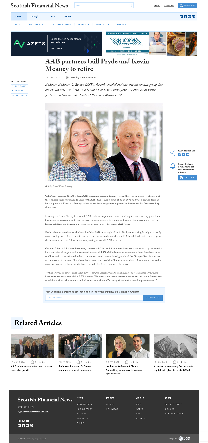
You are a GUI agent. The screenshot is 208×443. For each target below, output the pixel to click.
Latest (17, 24)
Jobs (52, 16)
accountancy (19, 86)
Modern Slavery (174, 413)
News (18, 16)
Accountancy (62, 24)
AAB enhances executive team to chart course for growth (31, 369)
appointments (19, 95)
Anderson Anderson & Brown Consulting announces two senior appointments (124, 370)
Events (67, 16)
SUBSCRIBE (187, 5)
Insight (35, 16)
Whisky (121, 24)
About (157, 5)
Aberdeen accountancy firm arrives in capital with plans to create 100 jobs (173, 369)
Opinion (110, 404)
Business (83, 24)
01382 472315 (28, 407)
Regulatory (103, 24)
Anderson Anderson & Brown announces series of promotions (75, 369)
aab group (17, 91)
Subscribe (152, 297)
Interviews (112, 409)
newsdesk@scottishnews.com (35, 412)
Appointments (37, 24)
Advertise (169, 5)
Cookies (169, 409)
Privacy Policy (173, 404)
